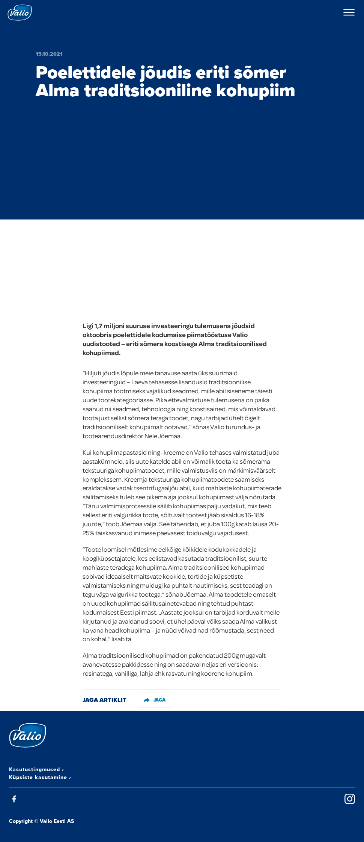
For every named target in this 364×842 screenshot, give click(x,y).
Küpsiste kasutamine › (40, 777)
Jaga (154, 699)
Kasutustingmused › (36, 769)
